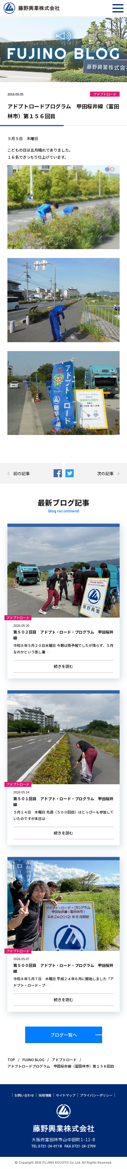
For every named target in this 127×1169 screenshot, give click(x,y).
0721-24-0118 (50, 1146)
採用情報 (45, 1095)
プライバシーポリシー (96, 1095)
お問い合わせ (24, 1095)
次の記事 (105, 473)
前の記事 (21, 473)
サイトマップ (65, 1095)
